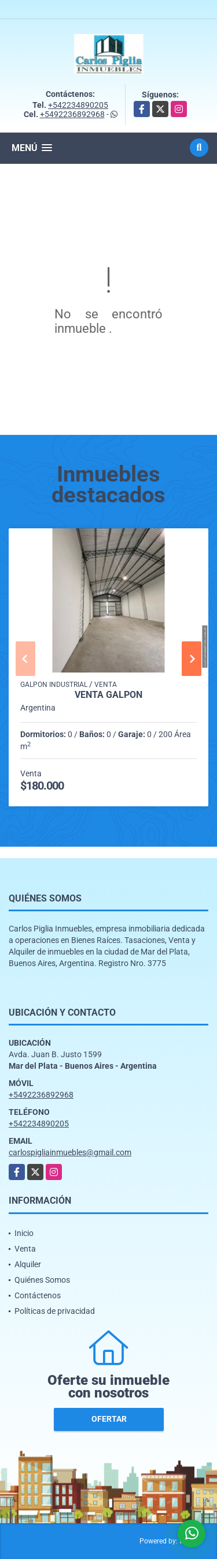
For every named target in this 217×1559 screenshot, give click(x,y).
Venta (25, 1248)
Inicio (24, 1233)
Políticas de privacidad (54, 1311)
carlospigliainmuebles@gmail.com (70, 1152)
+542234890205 (78, 105)
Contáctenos (37, 1295)
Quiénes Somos (42, 1279)
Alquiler (27, 1264)
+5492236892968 (72, 114)
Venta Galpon (108, 695)
